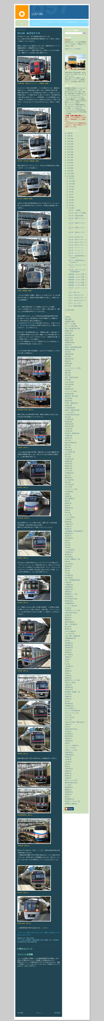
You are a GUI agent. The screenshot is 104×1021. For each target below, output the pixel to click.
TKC (66, 573)
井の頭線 (68, 577)
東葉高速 (68, 354)
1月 (70, 208)
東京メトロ (68, 324)
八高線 (67, 526)
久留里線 (68, 459)
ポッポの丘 (68, 633)
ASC (66, 543)
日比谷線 (68, 384)
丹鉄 (66, 727)
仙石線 (67, 731)
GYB (66, 380)
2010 (69, 176)
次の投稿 (20, 1013)
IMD (66, 570)
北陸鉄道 (68, 741)
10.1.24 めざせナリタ (75, 237)
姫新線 (67, 678)
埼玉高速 (68, 557)
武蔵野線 (68, 342)
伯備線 (67, 671)
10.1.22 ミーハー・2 (75, 250)
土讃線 (67, 675)
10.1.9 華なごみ (74, 292)
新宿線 (67, 449)
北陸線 (67, 738)
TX (66, 661)
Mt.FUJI (67, 487)
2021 (69, 146)
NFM (66, 417)
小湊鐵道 (68, 584)
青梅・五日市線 (70, 624)
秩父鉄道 (68, 564)
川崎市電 (68, 768)
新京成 (67, 405)
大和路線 (68, 473)
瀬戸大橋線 (68, 498)
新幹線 (67, 401)
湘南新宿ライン (70, 594)
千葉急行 (68, 552)
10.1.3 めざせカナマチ (76, 295)
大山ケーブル (69, 748)
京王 (66, 387)
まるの (67, 715)
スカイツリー (69, 391)
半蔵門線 (68, 424)
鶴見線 (67, 522)
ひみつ (69, 40)
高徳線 (67, 468)
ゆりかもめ (68, 717)
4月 (70, 200)
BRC (66, 447)
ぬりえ (67, 515)
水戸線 (67, 694)
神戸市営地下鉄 (70, 598)
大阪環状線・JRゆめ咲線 (73, 531)
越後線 (67, 566)
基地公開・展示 (70, 396)
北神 (66, 640)
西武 (66, 366)
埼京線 (67, 463)
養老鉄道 (68, 601)
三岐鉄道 (68, 524)
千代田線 (68, 419)
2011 (69, 173)
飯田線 (67, 629)
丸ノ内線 (68, 480)
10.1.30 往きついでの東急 (77, 213)
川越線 (67, 685)
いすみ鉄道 (68, 550)
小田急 (67, 428)
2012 (69, 171)
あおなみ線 (68, 708)
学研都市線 (68, 755)
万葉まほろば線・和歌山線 (73, 722)
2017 (69, 157)
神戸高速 (68, 538)
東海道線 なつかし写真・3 (77, 279)
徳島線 (67, 773)
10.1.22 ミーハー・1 (75, 253)
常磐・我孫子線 (70, 377)
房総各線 (68, 359)
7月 (70, 192)
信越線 (67, 461)
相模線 (67, 619)
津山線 (67, 650)
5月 (70, 197)
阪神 (66, 510)
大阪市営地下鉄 (70, 612)
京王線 (67, 398)
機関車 (67, 340)
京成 (41, 940)
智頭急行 (68, 589)
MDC (66, 512)
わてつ (67, 720)
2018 (69, 154)
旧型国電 (68, 587)
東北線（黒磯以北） (71, 559)
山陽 (66, 494)
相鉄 (66, 561)
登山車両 (68, 596)
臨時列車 (34, 942)
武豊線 (67, 591)
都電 (66, 501)
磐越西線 (68, 787)
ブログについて (70, 489)
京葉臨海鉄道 (69, 638)
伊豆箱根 (68, 734)
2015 (69, 162)
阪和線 (67, 477)
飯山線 (67, 626)
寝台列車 (68, 426)
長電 (66, 659)
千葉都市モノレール (71, 610)
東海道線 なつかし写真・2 (77, 282)
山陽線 (67, 496)
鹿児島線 (68, 703)
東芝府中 (68, 689)
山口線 (67, 762)
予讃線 (67, 435)
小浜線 (67, 759)
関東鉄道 (68, 508)
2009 (69, 310)
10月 (70, 184)
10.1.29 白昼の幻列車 (75, 215)
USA (66, 664)
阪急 (66, 568)
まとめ (67, 470)
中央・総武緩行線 (70, 328)
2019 (69, 152)
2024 (69, 138)
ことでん (68, 412)
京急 (66, 352)
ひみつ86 (37, 14)
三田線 (67, 519)
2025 (69, 136)
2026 (69, 133)
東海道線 (68, 394)
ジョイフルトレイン (71, 368)
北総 (66, 370)
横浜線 (67, 617)
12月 (70, 178)
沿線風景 (68, 321)
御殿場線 (68, 687)
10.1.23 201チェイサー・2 (77, 242)
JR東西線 (68, 706)
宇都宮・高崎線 (70, 403)
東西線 (67, 331)
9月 (70, 186)
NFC (66, 440)
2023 (69, 141)
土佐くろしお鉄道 (70, 745)
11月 (70, 181)
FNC (23, 940)
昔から (50, 758)
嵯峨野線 (68, 645)
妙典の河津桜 (69, 442)
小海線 (67, 582)
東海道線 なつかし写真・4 (77, 277)
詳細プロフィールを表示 (73, 49)
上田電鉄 (68, 666)
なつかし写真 (69, 326)
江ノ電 (67, 785)
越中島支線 (68, 622)
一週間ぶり (25, 46)
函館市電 (68, 736)
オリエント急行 (70, 605)
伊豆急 (67, 608)
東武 (66, 356)
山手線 (67, 431)
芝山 (66, 456)
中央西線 (68, 575)
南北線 (67, 554)
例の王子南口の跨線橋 (27, 325)
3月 (70, 202)
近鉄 (66, 454)
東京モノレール (70, 780)
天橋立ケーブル (70, 750)
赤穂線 (67, 657)
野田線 (67, 421)
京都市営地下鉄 (70, 729)
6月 (70, 194)
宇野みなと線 (69, 682)
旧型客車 (68, 647)
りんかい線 (68, 517)
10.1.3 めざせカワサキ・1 (77, 300)
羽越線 (67, 696)
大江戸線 (68, 484)
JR (25, 940)
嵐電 (66, 766)
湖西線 (67, 652)
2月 (70, 205)
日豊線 (67, 778)
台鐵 (66, 743)
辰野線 (67, 794)
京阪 (66, 668)
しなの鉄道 (68, 452)
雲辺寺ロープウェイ (71, 801)
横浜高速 (68, 533)
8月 (70, 189)
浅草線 (46, 940)
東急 (66, 373)
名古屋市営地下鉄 (70, 415)
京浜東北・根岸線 (70, 433)
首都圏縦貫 (68, 603)
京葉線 (67, 338)
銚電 (66, 505)
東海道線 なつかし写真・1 (77, 285)
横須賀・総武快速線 (33, 940)
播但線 (67, 775)
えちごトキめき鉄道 (71, 710)
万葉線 (67, 724)
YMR (66, 547)
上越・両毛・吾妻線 (71, 636)
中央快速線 (68, 408)
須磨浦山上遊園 (70, 803)
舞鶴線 (67, 789)
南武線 (67, 529)
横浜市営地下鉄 (70, 782)
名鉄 (66, 482)
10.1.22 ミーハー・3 (75, 248)
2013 (69, 168)
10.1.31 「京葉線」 (75, 210)
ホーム (39, 1013)
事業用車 (68, 389)
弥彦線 (67, 771)
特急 (29, 942)
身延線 (67, 699)
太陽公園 (68, 752)
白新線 (67, 536)
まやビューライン (70, 713)
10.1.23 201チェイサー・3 (77, 239)
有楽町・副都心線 (70, 410)
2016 (69, 160)
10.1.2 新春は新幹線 (75, 306)
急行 (66, 475)
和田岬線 (68, 643)
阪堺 (66, 796)
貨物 (66, 361)
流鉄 (66, 445)
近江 (66, 701)
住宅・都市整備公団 (71, 580)
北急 (66, 673)
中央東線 (68, 491)
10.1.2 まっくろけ (74, 303)
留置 (66, 345)
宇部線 (67, 757)
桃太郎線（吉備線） (71, 692)
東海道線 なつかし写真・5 (77, 274)
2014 (69, 165)
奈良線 (67, 615)
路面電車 (68, 792)
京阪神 (67, 438)
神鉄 (66, 540)
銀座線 (67, 503)
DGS (66, 545)
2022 (69, 144)
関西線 (67, 466)
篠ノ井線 (68, 654)
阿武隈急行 (68, 799)
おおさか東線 (69, 631)
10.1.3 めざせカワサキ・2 (77, 298)
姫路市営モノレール (71, 680)
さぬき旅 (68, 382)
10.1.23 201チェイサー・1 (77, 245)
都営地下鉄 (23, 942)
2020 (69, 149)
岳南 (66, 764)
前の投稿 (57, 1013)
